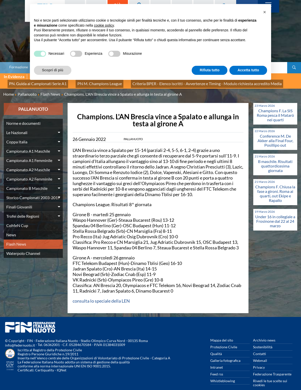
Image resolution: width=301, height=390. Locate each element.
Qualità (216, 345)
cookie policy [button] (104, 25)
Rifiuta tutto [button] (210, 70)
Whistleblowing (222, 372)
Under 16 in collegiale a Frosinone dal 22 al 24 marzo (275, 213)
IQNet (61, 362)
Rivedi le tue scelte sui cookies (270, 374)
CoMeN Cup (17, 217)
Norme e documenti (23, 115)
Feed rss (216, 366)
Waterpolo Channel (23, 245)
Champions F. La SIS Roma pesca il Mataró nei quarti (275, 107)
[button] (265, 12)
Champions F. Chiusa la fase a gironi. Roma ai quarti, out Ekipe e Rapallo (275, 185)
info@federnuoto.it (20, 337)
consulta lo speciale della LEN (102, 292)
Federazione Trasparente (272, 366)
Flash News (16, 235)
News (11, 226)
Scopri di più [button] (52, 70)
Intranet (216, 359)
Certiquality (44, 362)
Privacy (259, 359)
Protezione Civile (223, 339)
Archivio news (264, 332)
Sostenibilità (262, 339)
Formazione (18, 67)
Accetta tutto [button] (248, 70)
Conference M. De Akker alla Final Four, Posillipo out (275, 132)
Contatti (259, 345)
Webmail (260, 352)
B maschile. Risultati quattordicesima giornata (275, 157)
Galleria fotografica (225, 352)
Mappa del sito (221, 332)
